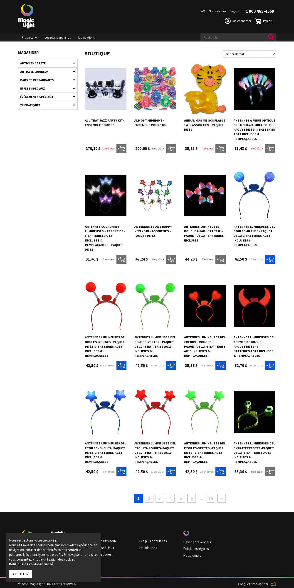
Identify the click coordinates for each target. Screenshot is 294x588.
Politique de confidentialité (31, 564)
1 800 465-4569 (260, 11)
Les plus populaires (57, 37)
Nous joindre (217, 11)
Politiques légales (195, 547)
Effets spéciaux (45, 86)
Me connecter (238, 21)
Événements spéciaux (45, 94)
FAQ (202, 11)
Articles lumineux (45, 71)
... (200, 497)
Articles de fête (45, 63)
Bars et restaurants (45, 79)
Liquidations (86, 37)
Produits (27, 37)
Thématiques (45, 102)
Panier (264, 21)
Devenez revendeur (196, 541)
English (234, 11)
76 (209, 497)
